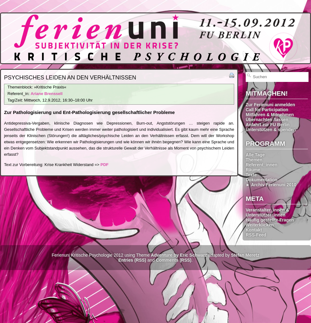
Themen (254, 159)
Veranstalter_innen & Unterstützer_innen (267, 212)
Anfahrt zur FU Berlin (268, 124)
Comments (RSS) (173, 260)
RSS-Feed (256, 234)
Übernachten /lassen (267, 119)
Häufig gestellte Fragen (270, 219)
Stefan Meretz (245, 255)
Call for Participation (267, 109)
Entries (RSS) (132, 260)
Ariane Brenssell (46, 93)
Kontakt (254, 229)
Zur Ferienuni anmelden (270, 104)
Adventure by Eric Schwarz (179, 255)
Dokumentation (261, 179)
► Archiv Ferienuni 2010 (271, 184)
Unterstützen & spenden (271, 129)
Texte (251, 174)
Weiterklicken (260, 224)
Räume (253, 169)
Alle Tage (255, 154)
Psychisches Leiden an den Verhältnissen (70, 77)
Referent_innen (261, 164)
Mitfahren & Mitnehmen (270, 114)
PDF (104, 164)
